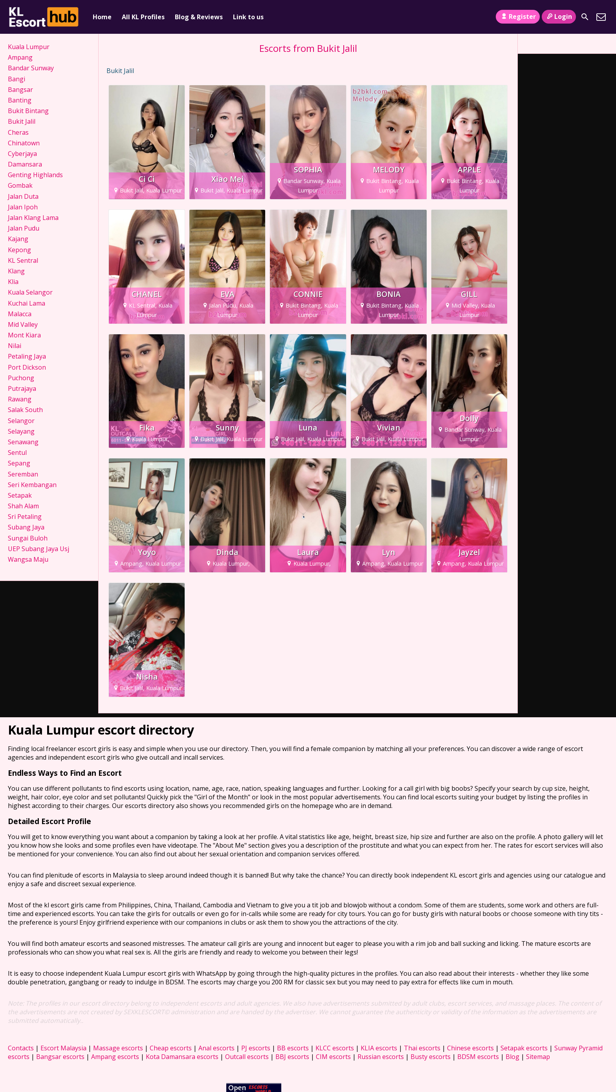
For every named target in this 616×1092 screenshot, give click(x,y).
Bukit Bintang (28, 110)
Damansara (25, 164)
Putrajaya (22, 388)
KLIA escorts (379, 1048)
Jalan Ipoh (23, 207)
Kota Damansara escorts (182, 1056)
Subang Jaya (26, 527)
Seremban (23, 474)
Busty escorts (431, 1056)
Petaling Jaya (27, 356)
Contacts (21, 1048)
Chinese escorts (470, 1048)
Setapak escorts (524, 1048)
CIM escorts (333, 1056)
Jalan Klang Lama (33, 217)
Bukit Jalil (21, 121)
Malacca (19, 314)
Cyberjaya (22, 153)
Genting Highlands (35, 174)
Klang (16, 271)
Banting (19, 100)
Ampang (20, 57)
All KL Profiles (143, 17)
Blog (512, 1056)
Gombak (20, 185)
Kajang (18, 239)
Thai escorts (422, 1048)
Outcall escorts (247, 1056)
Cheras (18, 132)
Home (102, 17)
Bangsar (20, 89)
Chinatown (24, 143)
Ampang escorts (115, 1056)
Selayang (21, 431)
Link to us (248, 17)
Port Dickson (27, 367)
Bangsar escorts (60, 1056)
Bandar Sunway (31, 68)
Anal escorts (216, 1048)
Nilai (14, 345)
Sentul (17, 452)
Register (517, 16)
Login (559, 16)
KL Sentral (23, 260)
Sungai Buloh (28, 538)
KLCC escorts (334, 1048)
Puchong (21, 378)
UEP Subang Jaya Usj (38, 548)
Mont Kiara (24, 335)
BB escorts (293, 1048)
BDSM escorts (478, 1056)
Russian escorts (381, 1056)
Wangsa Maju (28, 559)
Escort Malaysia (63, 1048)
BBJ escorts (292, 1056)
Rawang (19, 399)
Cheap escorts (171, 1048)
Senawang (23, 442)
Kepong (19, 250)
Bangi (16, 79)
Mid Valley (23, 324)
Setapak (20, 495)
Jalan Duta (23, 196)
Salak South (25, 409)
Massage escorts (118, 1048)
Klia (13, 281)
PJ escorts (255, 1048)
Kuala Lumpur (29, 46)
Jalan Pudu (23, 228)
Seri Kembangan (32, 484)
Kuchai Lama (26, 303)
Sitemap (538, 1056)
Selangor (21, 420)
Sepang (19, 463)
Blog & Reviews (199, 17)
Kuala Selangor (30, 292)
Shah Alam (23, 506)
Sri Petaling (25, 516)
